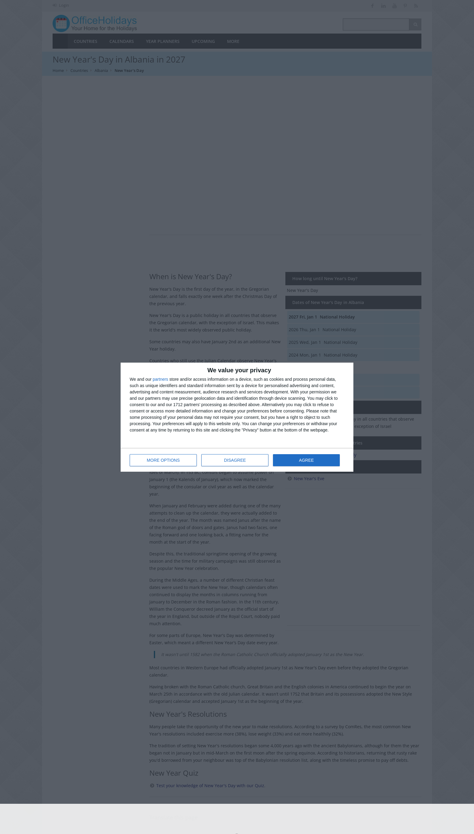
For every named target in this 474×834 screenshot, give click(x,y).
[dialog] (237, 417)
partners (160, 379)
